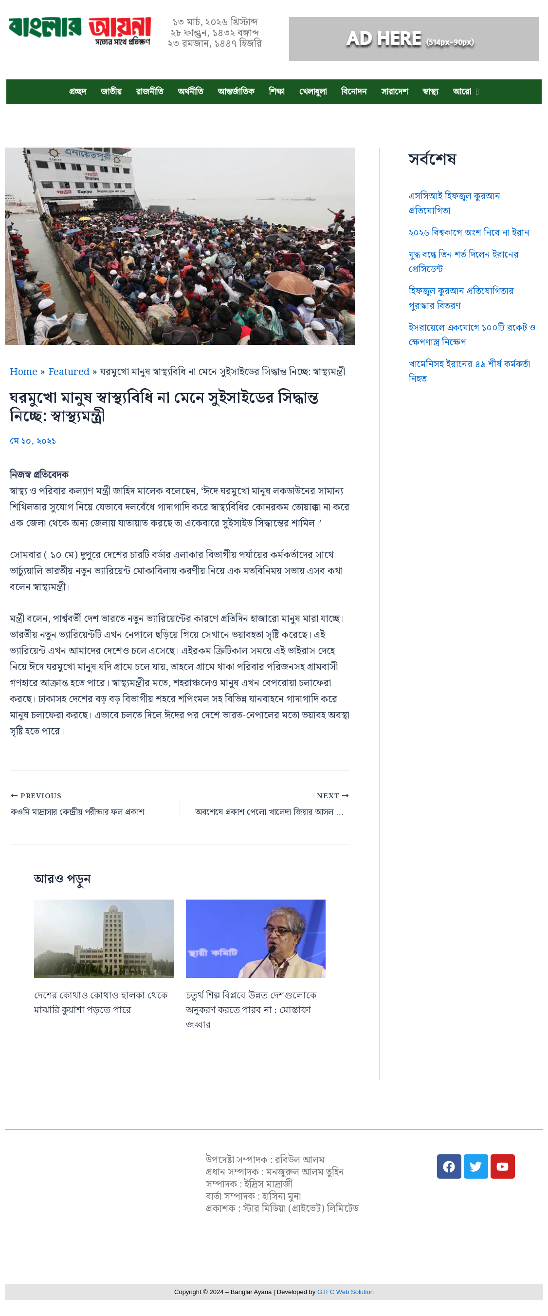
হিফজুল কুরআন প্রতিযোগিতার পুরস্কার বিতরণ (463, 313)
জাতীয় (111, 91)
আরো (462, 91)
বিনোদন (353, 91)
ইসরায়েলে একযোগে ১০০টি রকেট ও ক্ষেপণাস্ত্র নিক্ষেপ (472, 350)
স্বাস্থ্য (430, 91)
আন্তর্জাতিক (236, 91)
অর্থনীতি (190, 91)
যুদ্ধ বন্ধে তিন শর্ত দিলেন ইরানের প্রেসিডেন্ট (466, 277)
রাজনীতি (150, 91)
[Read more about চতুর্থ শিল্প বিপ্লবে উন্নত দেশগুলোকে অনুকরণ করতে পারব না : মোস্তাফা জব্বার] (256, 935)
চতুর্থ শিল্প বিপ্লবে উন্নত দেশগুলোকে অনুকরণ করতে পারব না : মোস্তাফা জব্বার (255, 1006)
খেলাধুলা (313, 91)
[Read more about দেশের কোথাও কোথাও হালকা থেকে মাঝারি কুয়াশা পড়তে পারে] (104, 935)
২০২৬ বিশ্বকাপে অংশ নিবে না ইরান (463, 240)
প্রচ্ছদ (77, 91)
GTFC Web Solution (345, 1292)
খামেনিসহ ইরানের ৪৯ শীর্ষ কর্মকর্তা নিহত (473, 386)
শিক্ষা (276, 91)
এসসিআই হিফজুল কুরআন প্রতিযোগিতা (457, 203)
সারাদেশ (394, 91)
